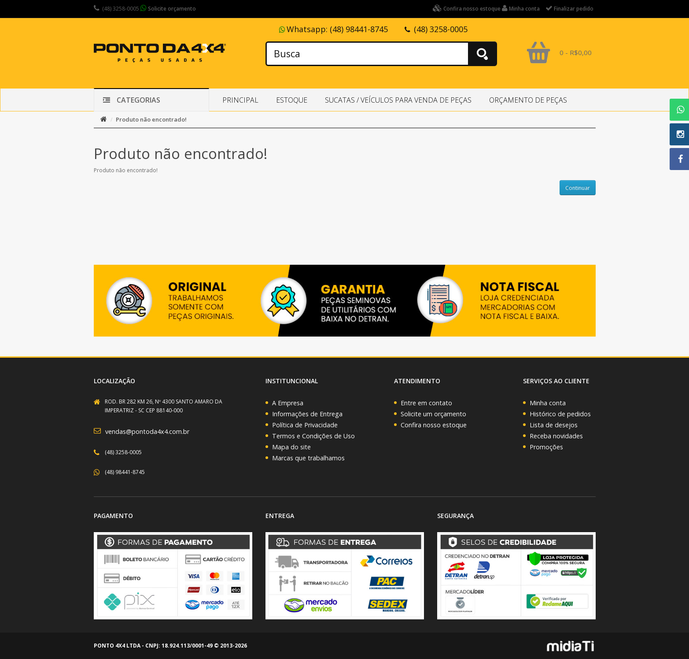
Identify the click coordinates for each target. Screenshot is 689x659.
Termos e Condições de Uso (313, 436)
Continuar (577, 188)
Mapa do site (291, 447)
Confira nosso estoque (434, 425)
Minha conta (548, 403)
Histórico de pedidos (560, 414)
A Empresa (287, 403)
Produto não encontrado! (151, 119)
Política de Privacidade (305, 425)
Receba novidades (556, 436)
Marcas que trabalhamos (308, 458)
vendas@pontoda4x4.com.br (147, 431)
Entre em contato (426, 403)
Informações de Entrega (307, 414)
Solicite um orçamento (433, 414)
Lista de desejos (554, 425)
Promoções (546, 447)
